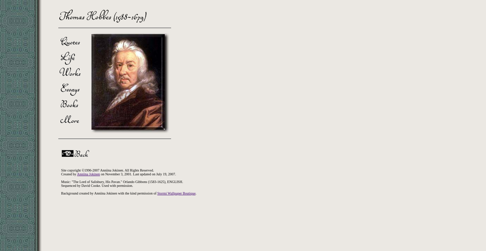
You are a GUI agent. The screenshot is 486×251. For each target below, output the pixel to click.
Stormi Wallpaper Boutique (176, 193)
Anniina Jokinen (88, 174)
